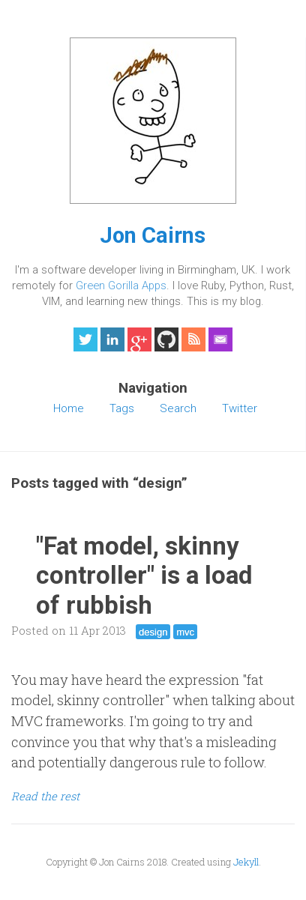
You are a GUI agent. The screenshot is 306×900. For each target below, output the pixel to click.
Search (178, 408)
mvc (185, 631)
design (153, 631)
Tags (122, 408)
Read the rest (45, 796)
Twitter (239, 408)
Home (68, 408)
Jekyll (246, 862)
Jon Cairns (153, 235)
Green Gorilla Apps (121, 285)
